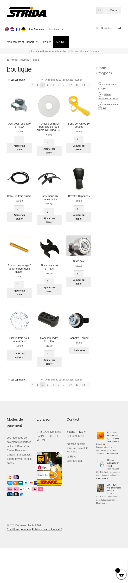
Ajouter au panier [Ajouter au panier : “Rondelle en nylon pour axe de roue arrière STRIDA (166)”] (49, 151)
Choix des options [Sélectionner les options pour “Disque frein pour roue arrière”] (19, 355)
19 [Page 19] (83, 85)
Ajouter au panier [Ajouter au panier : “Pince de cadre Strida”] (49, 289)
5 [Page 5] (58, 85)
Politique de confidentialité (47, 529)
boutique (54, 29)
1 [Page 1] (37, 85)
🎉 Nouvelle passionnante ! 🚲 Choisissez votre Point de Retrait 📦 (107, 438)
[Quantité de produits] (19, 139)
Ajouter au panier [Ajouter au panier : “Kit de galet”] (78, 282)
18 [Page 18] (77, 85)
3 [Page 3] (48, 85)
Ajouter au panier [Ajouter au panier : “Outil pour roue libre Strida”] (19, 148)
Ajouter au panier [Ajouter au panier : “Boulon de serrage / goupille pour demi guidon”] (19, 292)
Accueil (14, 59)
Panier (47, 42)
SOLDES (61, 42)
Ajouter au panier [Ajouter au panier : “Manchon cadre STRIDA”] (49, 362)
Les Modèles (36, 29)
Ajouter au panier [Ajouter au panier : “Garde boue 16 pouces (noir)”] (49, 220)
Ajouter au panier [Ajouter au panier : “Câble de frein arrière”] (19, 217)
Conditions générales (19, 529)
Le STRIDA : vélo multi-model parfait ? (114, 488)
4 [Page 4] (53, 85)
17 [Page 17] (70, 85)
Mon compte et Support (20, 42)
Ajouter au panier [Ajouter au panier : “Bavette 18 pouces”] (78, 217)
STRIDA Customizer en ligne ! (113, 463)
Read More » (112, 453)
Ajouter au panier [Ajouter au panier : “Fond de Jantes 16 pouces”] (78, 148)
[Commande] (25, 79)
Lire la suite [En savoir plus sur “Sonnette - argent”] (79, 350)
